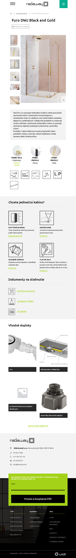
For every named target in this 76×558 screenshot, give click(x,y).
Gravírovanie (35, 517)
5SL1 (11, 369)
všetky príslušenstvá (38, 426)
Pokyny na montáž (26, 291)
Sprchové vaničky (16, 530)
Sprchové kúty (15, 517)
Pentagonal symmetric (50, 369)
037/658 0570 (18, 461)
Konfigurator (15, 236)
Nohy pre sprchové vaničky (52, 415)
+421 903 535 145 (19, 457)
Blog (51, 529)
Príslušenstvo (15, 534)
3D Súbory (22, 312)
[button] (64, 100)
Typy (12, 511)
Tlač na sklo (34, 526)
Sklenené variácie (16, 164)
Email (13, 484)
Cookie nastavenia (56, 541)
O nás (51, 517)
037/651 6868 (18, 453)
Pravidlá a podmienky (57, 537)
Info (51, 511)
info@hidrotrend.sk (20, 464)
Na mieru (33, 511)
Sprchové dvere (21, 13)
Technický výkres (25, 301)
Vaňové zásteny (16, 526)
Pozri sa (43, 236)
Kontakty (53, 533)
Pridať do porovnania (20, 26)
